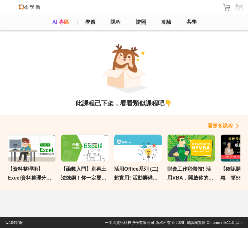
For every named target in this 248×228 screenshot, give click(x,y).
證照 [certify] (141, 22)
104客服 (14, 222)
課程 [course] (116, 22)
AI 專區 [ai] (60, 22)
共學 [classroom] (192, 22)
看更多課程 (220, 126)
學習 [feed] (90, 22)
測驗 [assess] (166, 22)
